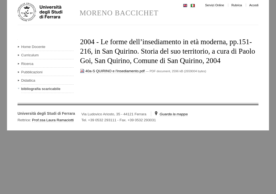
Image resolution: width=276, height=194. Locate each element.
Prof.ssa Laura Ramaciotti (53, 120)
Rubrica (236, 5)
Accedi (253, 5)
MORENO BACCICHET (119, 13)
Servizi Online (214, 5)
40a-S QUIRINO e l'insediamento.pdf (113, 71)
